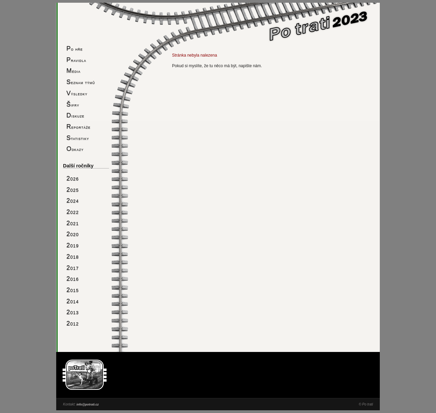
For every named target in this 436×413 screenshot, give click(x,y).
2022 (72, 211)
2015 (72, 289)
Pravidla (76, 59)
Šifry (72, 104)
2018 (72, 256)
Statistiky (77, 137)
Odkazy (74, 148)
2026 (72, 178)
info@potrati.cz (87, 404)
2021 (72, 222)
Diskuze (75, 115)
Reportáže (78, 126)
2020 (72, 233)
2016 (72, 278)
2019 (72, 245)
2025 (72, 189)
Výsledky (77, 93)
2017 (72, 267)
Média (73, 70)
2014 (72, 301)
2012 (72, 323)
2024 (72, 200)
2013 (72, 311)
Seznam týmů (80, 81)
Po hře (74, 48)
